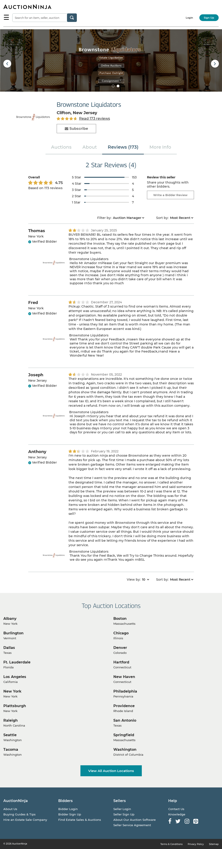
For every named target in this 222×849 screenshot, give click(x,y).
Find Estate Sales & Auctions (79, 819)
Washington (124, 749)
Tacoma (10, 749)
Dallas (9, 648)
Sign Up (209, 17)
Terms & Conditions (171, 844)
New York (12, 691)
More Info (160, 147)
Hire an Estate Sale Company (25, 819)
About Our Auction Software (134, 819)
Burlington (13, 633)
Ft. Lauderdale (16, 662)
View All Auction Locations (111, 771)
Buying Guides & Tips (19, 814)
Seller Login (122, 809)
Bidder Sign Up (69, 814)
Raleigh (10, 720)
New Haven (124, 677)
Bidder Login (68, 809)
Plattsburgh (14, 706)
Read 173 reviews (94, 118)
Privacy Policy (196, 844)
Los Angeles (14, 677)
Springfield (123, 735)
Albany (10, 618)
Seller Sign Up (123, 814)
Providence (124, 706)
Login (189, 17)
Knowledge (176, 814)
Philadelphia (125, 691)
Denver (120, 648)
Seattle (10, 735)
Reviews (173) (123, 147)
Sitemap (214, 844)
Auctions (61, 147)
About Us (10, 809)
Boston (120, 618)
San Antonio (124, 720)
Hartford (121, 662)
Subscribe (76, 128)
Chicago (121, 633)
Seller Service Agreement (132, 825)
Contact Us (176, 809)
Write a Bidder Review (170, 195)
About (89, 147)
